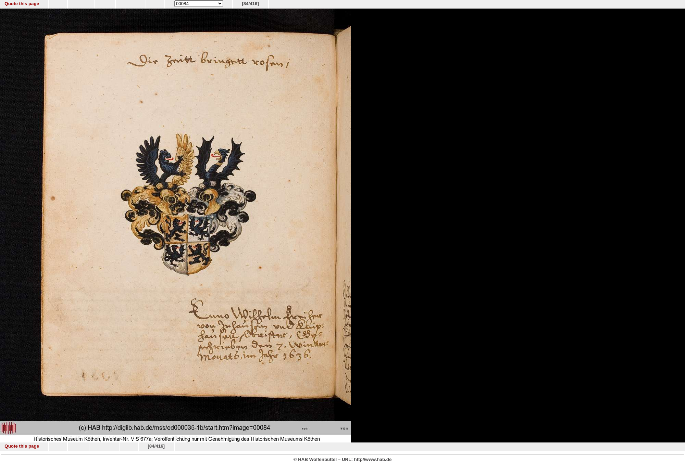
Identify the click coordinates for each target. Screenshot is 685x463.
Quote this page (21, 3)
